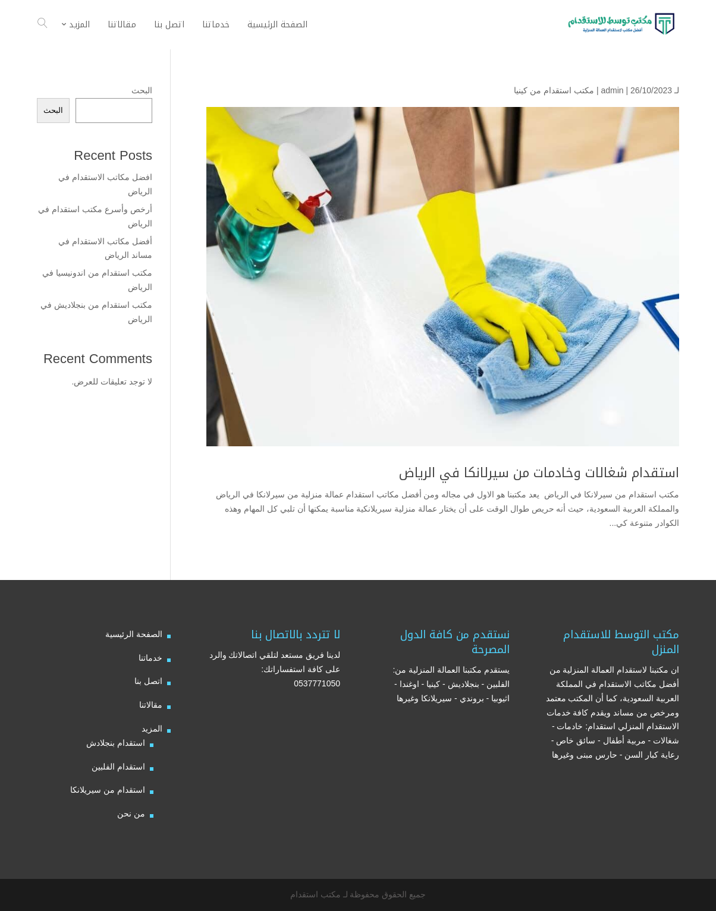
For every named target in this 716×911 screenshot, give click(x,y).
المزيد (152, 728)
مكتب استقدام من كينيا (554, 90)
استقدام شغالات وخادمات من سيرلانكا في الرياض (539, 473)
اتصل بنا (148, 681)
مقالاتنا (150, 705)
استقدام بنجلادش (115, 743)
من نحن (131, 813)
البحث (141, 90)
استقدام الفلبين (118, 766)
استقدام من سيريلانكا (107, 790)
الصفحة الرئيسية (133, 634)
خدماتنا (150, 658)
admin (612, 90)
